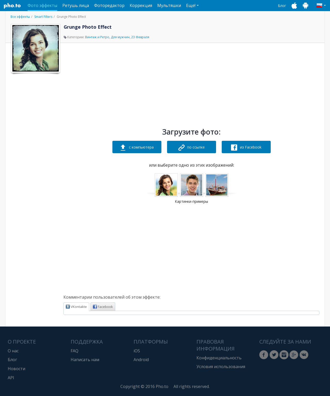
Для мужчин (120, 37)
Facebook (103, 306)
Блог (282, 5)
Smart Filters (43, 16)
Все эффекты (20, 16)
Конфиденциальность (219, 358)
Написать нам (85, 359)
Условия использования (220, 366)
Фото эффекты (42, 5)
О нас (13, 351)
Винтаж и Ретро (97, 37)
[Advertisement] (35, 153)
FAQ (74, 351)
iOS (137, 351)
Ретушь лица (75, 5)
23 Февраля (140, 37)
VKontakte (76, 306)
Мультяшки (169, 5)
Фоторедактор (109, 5)
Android (141, 359)
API (11, 378)
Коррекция (141, 5)
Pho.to (12, 6)
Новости (16, 368)
